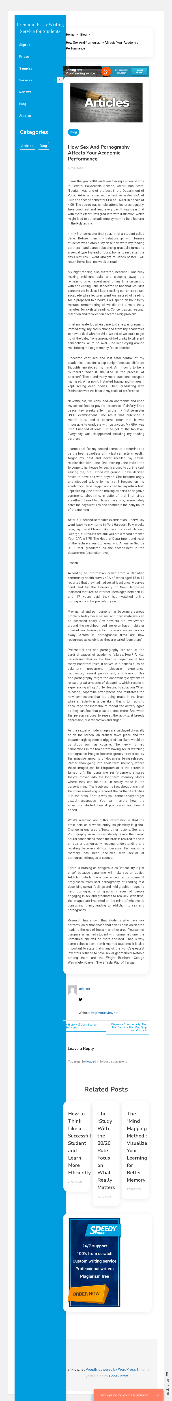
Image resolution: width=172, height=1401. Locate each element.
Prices (24, 56)
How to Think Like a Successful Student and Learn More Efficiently (79, 1143)
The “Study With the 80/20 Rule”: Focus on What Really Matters (106, 1150)
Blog (22, 104)
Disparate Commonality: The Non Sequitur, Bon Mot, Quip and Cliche (128, 1027)
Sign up (24, 45)
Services (25, 80)
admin (84, 988)
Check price (123, 1395)
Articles (25, 115)
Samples (25, 68)
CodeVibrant (118, 1376)
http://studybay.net (104, 1013)
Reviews (25, 92)
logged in (92, 1061)
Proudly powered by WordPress (111, 1369)
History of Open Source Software (81, 1026)
